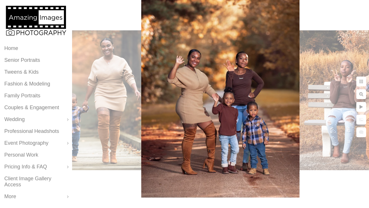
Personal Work (21, 155)
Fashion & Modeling (27, 84)
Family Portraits (22, 96)
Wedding (14, 119)
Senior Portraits (22, 60)
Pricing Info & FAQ (25, 167)
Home (11, 48)
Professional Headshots (31, 131)
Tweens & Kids (21, 72)
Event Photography (26, 143)
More (10, 196)
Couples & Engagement (31, 107)
